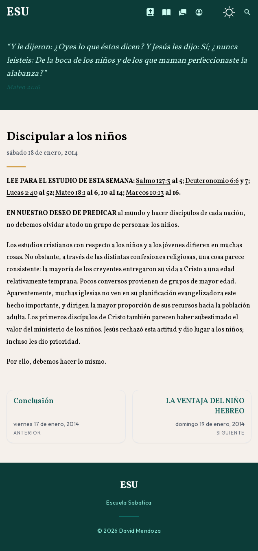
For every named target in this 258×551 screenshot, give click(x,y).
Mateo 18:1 (70, 193)
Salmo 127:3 (153, 181)
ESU (18, 12)
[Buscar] (247, 12)
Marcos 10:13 (145, 193)
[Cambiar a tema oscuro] (229, 12)
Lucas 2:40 (22, 193)
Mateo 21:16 (23, 87)
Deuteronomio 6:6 (212, 181)
